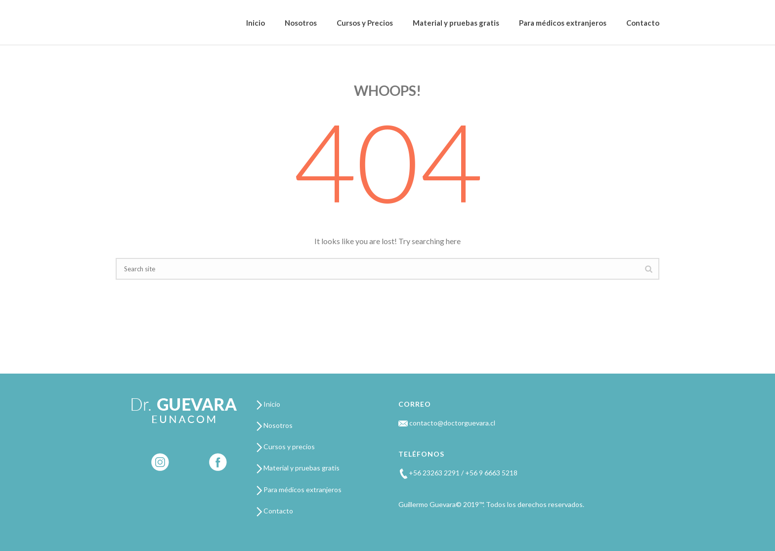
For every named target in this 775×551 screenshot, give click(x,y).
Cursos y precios (286, 446)
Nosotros (301, 22)
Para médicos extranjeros (562, 22)
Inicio (255, 22)
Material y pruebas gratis (456, 22)
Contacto (642, 22)
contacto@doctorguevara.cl (446, 423)
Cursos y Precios (365, 22)
